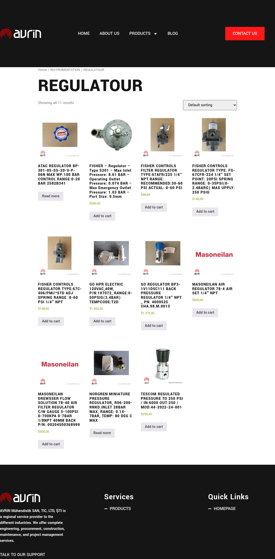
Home (84, 34)
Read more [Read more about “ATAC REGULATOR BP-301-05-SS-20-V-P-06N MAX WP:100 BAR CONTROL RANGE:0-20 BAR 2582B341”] (50, 196)
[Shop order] (210, 105)
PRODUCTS (143, 33)
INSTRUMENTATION (65, 69)
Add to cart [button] (102, 216)
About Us (109, 34)
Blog (173, 34)
